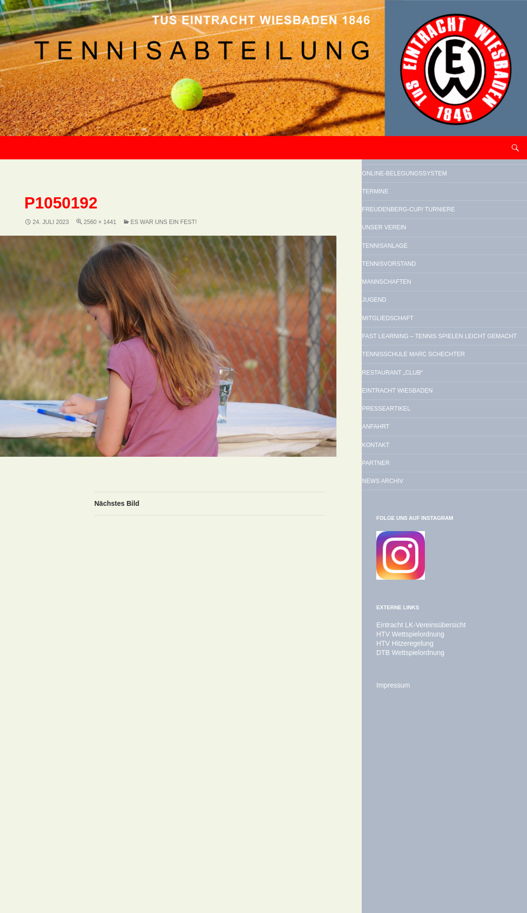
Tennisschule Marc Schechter (429, 475)
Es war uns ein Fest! (163, 222)
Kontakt (399, 607)
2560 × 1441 (100, 222)
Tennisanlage (413, 305)
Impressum (390, 862)
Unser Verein (412, 280)
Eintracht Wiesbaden (434, 532)
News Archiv (410, 656)
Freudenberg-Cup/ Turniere (426, 248)
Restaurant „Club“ (426, 507)
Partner (399, 631)
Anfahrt (399, 582)
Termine (398, 216)
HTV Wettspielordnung (405, 812)
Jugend (396, 379)
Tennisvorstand (420, 330)
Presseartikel (416, 557)
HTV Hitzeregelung (400, 821)
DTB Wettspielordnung (405, 830)
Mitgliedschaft (418, 404)
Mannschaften (416, 354)
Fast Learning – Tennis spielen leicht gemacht (441, 436)
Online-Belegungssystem (426, 184)
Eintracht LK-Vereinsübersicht (414, 803)
